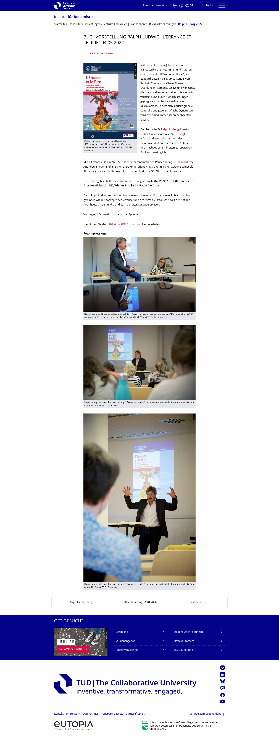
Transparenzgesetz (112, 714)
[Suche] (207, 6)
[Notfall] (175, 5)
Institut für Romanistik (73, 17)
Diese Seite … (196, 602)
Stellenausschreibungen (188, 632)
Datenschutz (90, 714)
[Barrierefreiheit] (181, 5)
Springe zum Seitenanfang (205, 714)
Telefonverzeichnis (126, 650)
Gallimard (182, 162)
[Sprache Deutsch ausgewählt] (190, 6)
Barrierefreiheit (135, 714)
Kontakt (59, 714)
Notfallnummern (184, 641)
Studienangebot (125, 641)
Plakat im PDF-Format (122, 224)
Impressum (73, 714)
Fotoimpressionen (102, 54)
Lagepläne (121, 632)
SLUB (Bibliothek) (184, 650)
